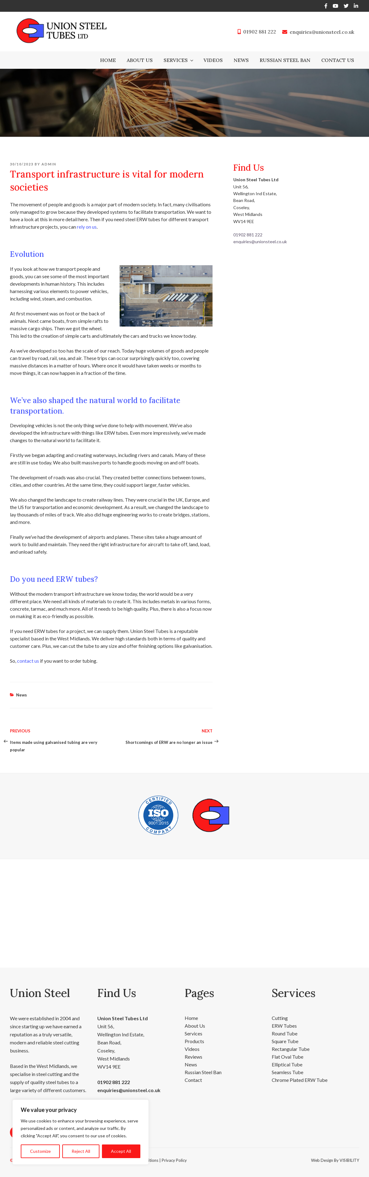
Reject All (81, 1151)
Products (194, 1041)
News (241, 60)
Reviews (193, 1057)
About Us (140, 60)
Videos (213, 60)
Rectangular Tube (291, 1049)
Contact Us (337, 60)
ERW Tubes (284, 1026)
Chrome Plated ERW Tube (299, 1080)
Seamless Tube (287, 1072)
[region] (80, 1132)
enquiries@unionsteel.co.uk (322, 32)
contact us (28, 661)
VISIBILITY (349, 1160)
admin (49, 164)
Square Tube (285, 1041)
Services (179, 60)
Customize (40, 1151)
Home (108, 60)
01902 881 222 (259, 32)
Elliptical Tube (287, 1064)
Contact (193, 1080)
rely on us (87, 227)
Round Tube (284, 1033)
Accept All (121, 1151)
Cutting (280, 1018)
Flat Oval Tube (287, 1057)
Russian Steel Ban (285, 60)
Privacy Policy (174, 1160)
